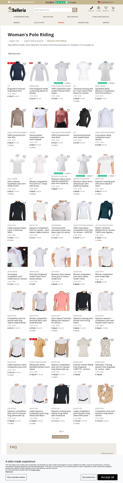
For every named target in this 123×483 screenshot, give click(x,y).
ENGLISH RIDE (14, 41)
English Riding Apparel (33, 41)
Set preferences (88, 477)
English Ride (48, 17)
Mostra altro (107, 453)
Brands (17, 23)
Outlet (61, 23)
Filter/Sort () (14, 53)
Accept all (107, 477)
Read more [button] (9, 472)
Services (106, 23)
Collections (39, 23)
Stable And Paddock (100, 17)
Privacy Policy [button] (35, 470)
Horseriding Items (21, 17)
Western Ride (72, 17)
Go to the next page (60, 437)
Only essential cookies (16, 477)
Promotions (83, 23)
